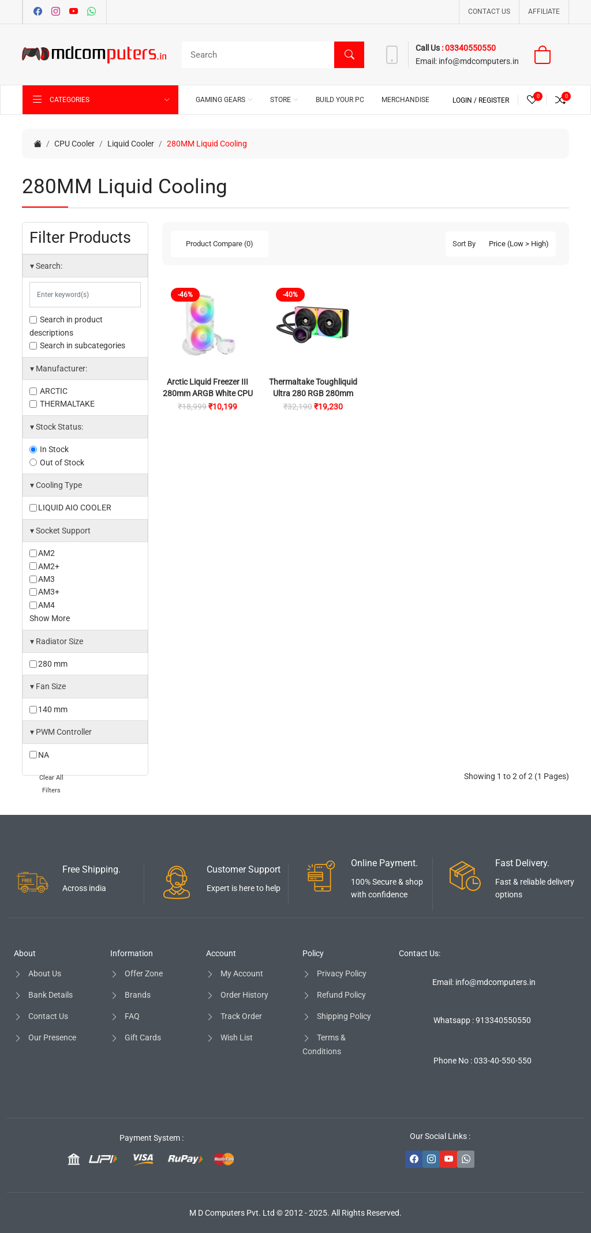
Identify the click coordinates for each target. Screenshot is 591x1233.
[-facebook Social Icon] (413, 1159)
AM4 (42, 605)
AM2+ (44, 566)
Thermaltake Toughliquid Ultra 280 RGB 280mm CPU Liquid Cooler (313, 393)
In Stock (49, 449)
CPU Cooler (74, 143)
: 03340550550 (469, 47)
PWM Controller (61, 731)
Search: (46, 265)
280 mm (48, 663)
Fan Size (48, 686)
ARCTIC (48, 391)
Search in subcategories (77, 345)
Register (493, 100)
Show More (49, 618)
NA (39, 755)
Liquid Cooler (130, 143)
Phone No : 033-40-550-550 (482, 1060)
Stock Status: (56, 426)
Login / (465, 100)
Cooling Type (56, 485)
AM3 (42, 579)
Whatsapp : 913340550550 (482, 1020)
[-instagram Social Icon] (431, 1159)
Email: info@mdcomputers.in (484, 982)
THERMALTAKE (62, 403)
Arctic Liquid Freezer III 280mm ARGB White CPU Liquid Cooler (208, 393)
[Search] (270, 55)
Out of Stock (56, 462)
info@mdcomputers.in (478, 61)
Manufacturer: (58, 368)
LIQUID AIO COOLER (70, 507)
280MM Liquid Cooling (207, 143)
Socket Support (60, 530)
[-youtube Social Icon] (448, 1159)
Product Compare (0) (219, 243)
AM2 (42, 553)
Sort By (464, 243)
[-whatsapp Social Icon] (465, 1159)
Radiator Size (56, 641)
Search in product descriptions (66, 326)
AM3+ (44, 591)
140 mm (48, 709)
